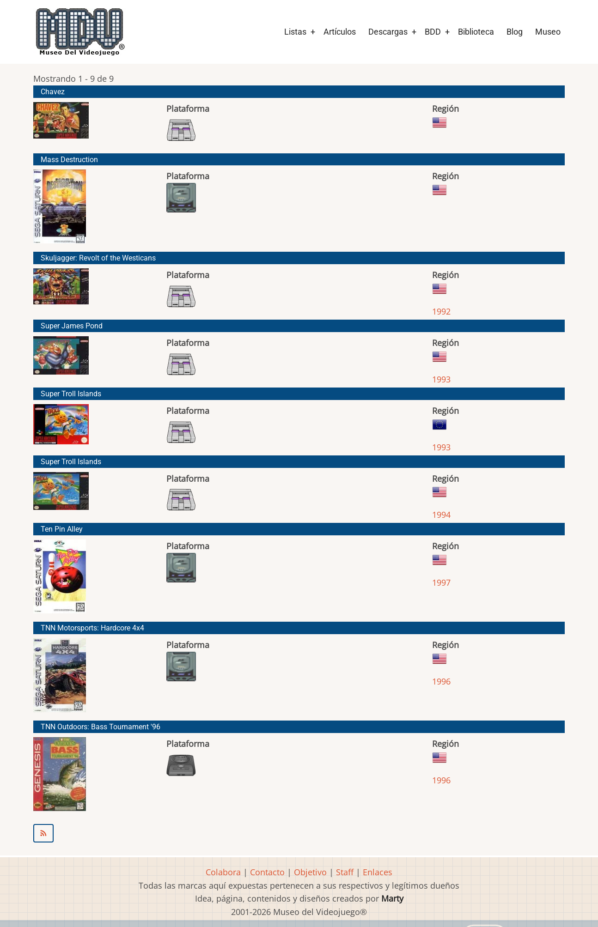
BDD (433, 31)
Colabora (223, 872)
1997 (441, 582)
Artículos (339, 31)
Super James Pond (72, 325)
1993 (441, 379)
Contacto (267, 872)
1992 (441, 311)
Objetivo (310, 872)
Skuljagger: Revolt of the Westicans (98, 258)
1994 (441, 514)
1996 (441, 681)
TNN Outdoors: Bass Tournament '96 (100, 726)
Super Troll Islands (71, 393)
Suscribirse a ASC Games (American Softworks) (299, 833)
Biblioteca (476, 31)
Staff (345, 872)
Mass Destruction (69, 159)
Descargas (388, 31)
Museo (548, 31)
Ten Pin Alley (62, 529)
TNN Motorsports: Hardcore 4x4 (92, 628)
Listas (295, 31)
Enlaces (377, 872)
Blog (514, 31)
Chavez (53, 91)
